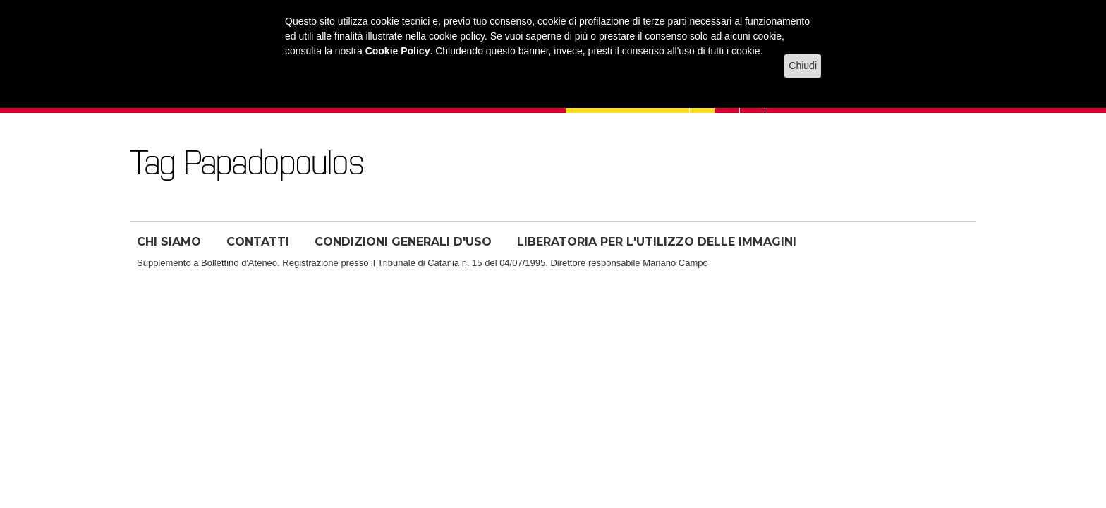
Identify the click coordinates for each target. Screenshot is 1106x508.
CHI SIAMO (169, 241)
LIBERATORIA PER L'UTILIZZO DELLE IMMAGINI (656, 241)
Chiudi (803, 65)
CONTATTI (257, 241)
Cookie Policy (397, 50)
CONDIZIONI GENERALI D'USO (403, 241)
